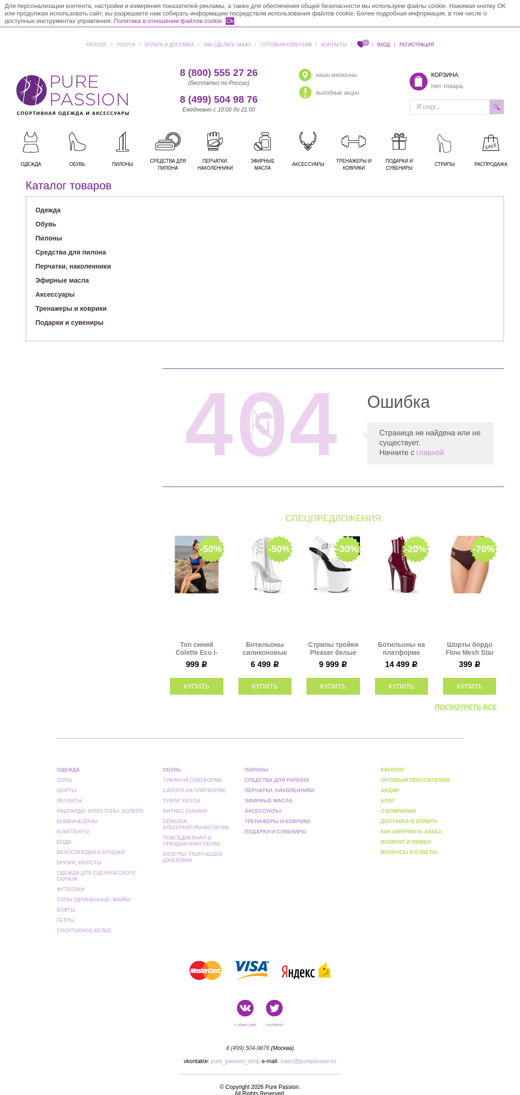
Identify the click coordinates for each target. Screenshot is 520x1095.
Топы (64, 780)
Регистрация (416, 44)
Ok (229, 21)
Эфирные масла (62, 280)
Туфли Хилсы (181, 800)
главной (430, 453)
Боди (64, 842)
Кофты (66, 910)
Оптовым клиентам (286, 44)
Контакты (334, 44)
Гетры (65, 920)
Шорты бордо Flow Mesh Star (469, 648)
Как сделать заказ (227, 44)
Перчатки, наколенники (73, 266)
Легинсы (69, 800)
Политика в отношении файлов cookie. (169, 20)
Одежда (48, 210)
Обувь (46, 224)
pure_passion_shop (235, 1061)
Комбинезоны (77, 821)
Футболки (70, 889)
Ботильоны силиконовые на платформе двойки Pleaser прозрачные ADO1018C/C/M (264, 649)
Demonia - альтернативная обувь (196, 824)
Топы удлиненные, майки (94, 899)
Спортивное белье (84, 930)
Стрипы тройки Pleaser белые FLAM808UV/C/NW (332, 649)
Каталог (96, 44)
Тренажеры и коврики (71, 308)
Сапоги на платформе (194, 790)
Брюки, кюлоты (79, 862)
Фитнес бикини (185, 811)
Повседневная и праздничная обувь (191, 841)
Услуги (125, 44)
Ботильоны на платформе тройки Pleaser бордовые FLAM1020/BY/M (401, 649)
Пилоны (49, 238)
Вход (383, 44)
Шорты (66, 790)
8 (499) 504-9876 (247, 1048)
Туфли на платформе (192, 780)
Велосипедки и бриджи (91, 852)
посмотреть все (466, 707)
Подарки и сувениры (70, 322)
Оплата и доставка (169, 44)
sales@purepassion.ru (308, 1061)
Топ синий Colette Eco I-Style (196, 649)
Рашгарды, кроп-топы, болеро (100, 811)
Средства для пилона (71, 252)
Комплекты (73, 831)
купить (196, 686)
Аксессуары (55, 294)
